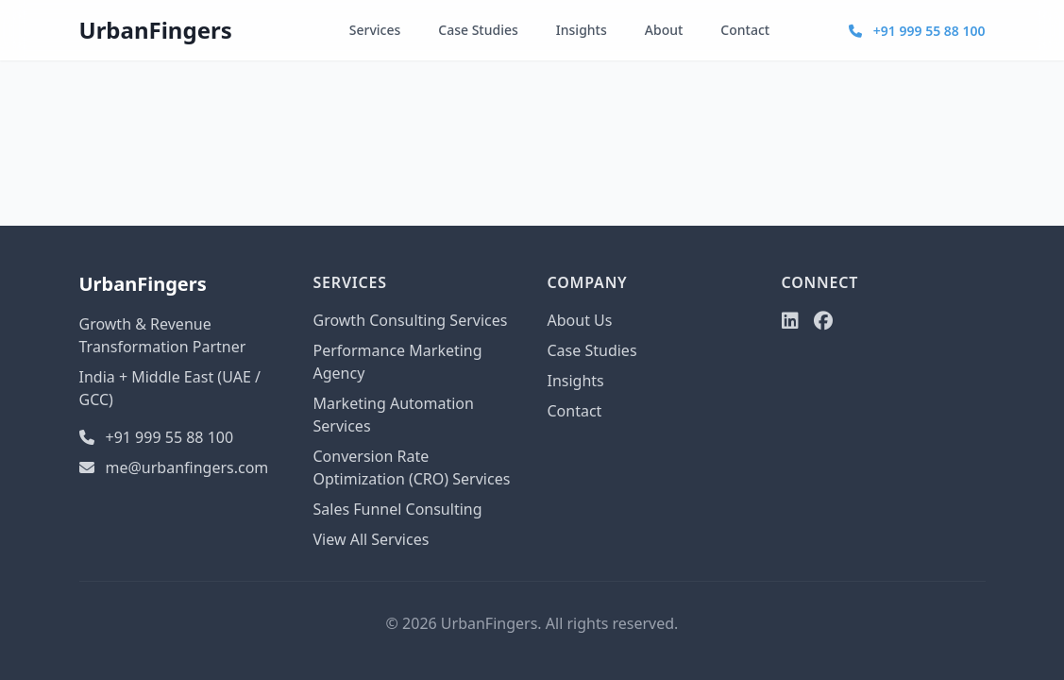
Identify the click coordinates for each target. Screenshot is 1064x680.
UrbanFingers (155, 29)
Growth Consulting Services (410, 320)
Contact (744, 30)
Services (375, 30)
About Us (580, 320)
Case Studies (478, 30)
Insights (581, 30)
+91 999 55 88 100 (917, 31)
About (664, 30)
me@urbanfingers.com (174, 467)
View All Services (371, 539)
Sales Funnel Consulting (397, 509)
